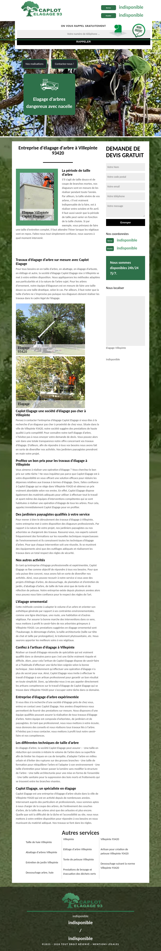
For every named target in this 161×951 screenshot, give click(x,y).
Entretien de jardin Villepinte (42, 862)
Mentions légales (106, 944)
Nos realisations (34, 64)
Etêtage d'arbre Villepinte (77, 849)
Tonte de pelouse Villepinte (78, 859)
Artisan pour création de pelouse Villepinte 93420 (115, 851)
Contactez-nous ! (64, 64)
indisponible (131, 7)
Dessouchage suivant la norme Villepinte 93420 (118, 866)
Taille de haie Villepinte (39, 842)
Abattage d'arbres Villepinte (41, 852)
